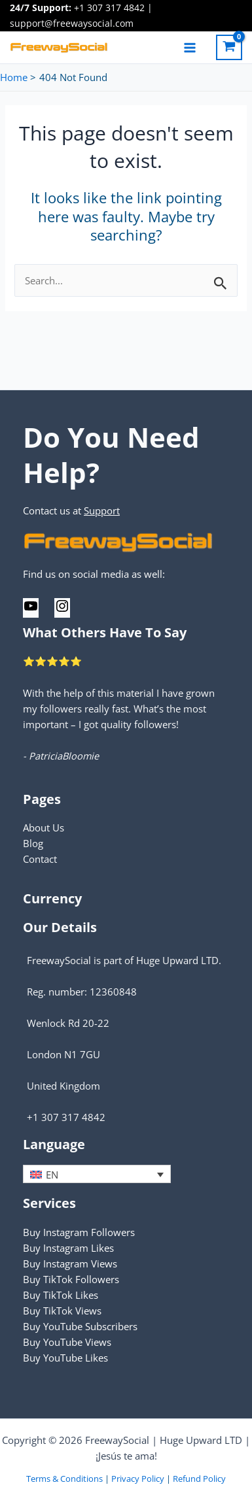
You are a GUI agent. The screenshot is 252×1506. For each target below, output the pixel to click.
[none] (97, 1174)
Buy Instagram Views (70, 1263)
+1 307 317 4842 (109, 7)
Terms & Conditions (64, 1478)
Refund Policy (199, 1478)
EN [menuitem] (52, 1174)
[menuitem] (97, 1174)
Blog (33, 843)
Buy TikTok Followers (71, 1279)
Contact (40, 858)
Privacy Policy (137, 1478)
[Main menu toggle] (190, 47)
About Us (43, 827)
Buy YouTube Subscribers (80, 1326)
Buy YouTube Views (67, 1341)
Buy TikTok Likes (60, 1294)
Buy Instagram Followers (79, 1232)
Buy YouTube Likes (65, 1357)
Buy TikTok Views (62, 1310)
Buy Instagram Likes (68, 1247)
